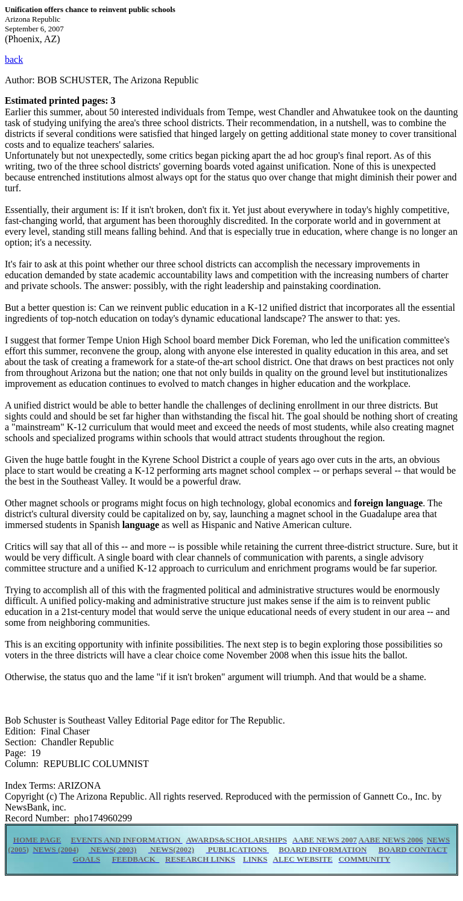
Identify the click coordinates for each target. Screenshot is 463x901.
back (14, 59)
